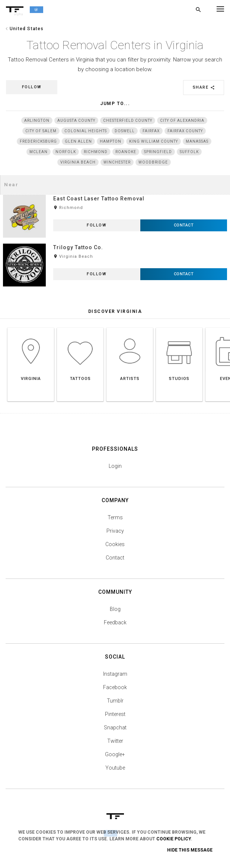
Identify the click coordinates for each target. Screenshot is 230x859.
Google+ (115, 754)
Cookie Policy (173, 838)
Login (115, 466)
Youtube (115, 768)
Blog (115, 609)
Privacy (115, 531)
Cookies (115, 544)
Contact (115, 558)
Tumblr (115, 701)
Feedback (115, 622)
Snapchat (115, 727)
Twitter (115, 741)
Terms (115, 517)
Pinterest (115, 714)
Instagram (115, 674)
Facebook (115, 687)
